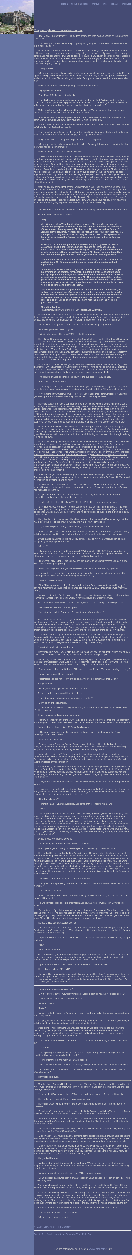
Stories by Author (55, 1234)
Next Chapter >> (65, 1227)
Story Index (49, 1227)
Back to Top (39, 1234)
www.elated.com (97, 1249)
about (74, 4)
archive (96, 4)
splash (64, 4)
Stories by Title (73, 1234)
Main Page (87, 1234)
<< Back (38, 1227)
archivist (126, 4)
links (105, 4)
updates (84, 4)
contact (114, 4)
